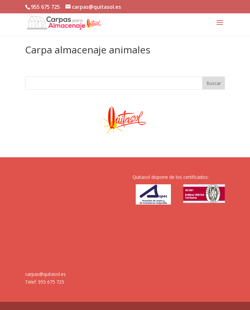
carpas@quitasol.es (45, 274)
